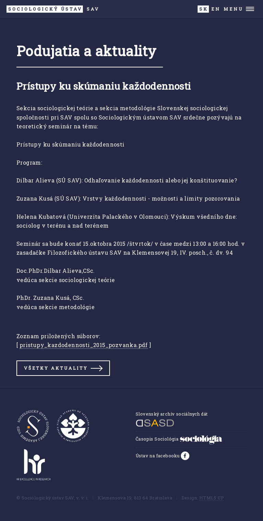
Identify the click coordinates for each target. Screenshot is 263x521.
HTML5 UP (211, 497)
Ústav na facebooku (158, 455)
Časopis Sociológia (179, 439)
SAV (53, 9)
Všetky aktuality (56, 368)
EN (216, 9)
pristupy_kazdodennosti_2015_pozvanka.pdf (84, 344)
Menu (233, 9)
